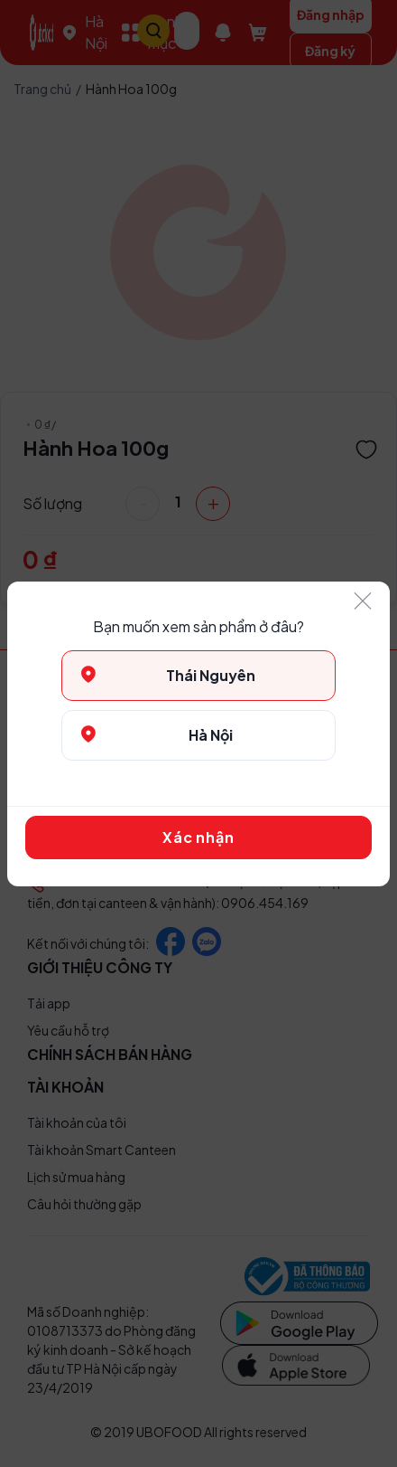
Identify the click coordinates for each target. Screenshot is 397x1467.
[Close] (363, 602)
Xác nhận (198, 837)
